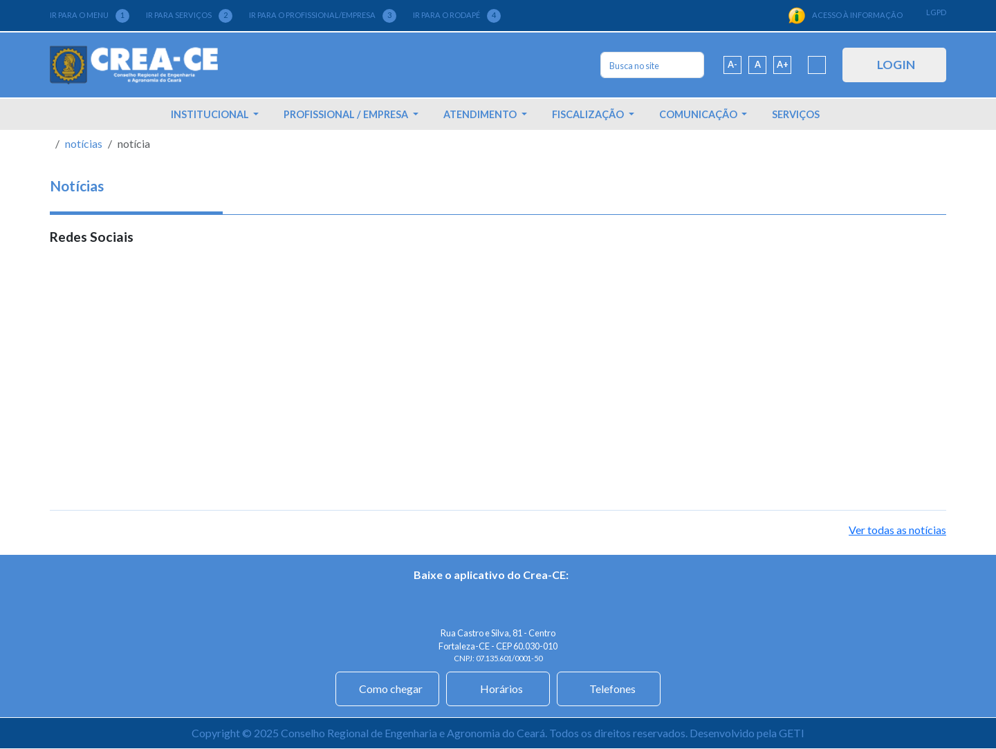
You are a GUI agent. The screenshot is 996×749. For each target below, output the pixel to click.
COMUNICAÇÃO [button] (699, 114)
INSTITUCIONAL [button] (211, 114)
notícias (83, 143)
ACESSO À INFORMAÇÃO (845, 15)
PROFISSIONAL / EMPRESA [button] (347, 114)
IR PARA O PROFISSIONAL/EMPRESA (322, 16)
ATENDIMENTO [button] (481, 114)
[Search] (652, 65)
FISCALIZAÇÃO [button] (589, 114)
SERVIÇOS (796, 114)
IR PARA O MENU (89, 16)
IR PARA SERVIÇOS (189, 16)
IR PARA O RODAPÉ (457, 16)
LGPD (936, 12)
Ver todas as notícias (897, 529)
